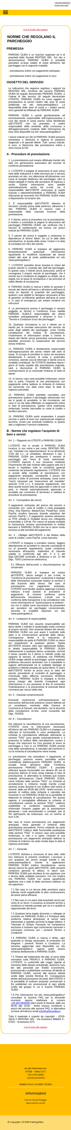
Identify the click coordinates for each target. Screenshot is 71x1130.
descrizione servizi (35, 1103)
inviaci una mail (61, 5)
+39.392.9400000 (62, 3)
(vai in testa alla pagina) (35, 1027)
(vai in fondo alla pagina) (35, 29)
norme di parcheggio (35, 1099)
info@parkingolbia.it (50, 1011)
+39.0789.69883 (35, 1074)
